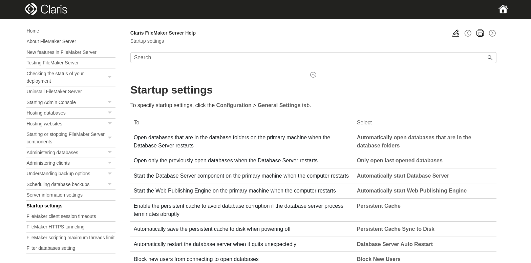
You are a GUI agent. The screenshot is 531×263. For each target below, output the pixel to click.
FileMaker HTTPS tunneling (55, 226)
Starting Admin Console (70, 102)
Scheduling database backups (70, 184)
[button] (110, 77)
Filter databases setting (50, 248)
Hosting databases (70, 113)
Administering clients (70, 163)
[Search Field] (313, 57)
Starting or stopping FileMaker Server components (70, 138)
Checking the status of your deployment (70, 77)
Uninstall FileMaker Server (54, 91)
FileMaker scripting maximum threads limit (70, 237)
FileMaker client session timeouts (61, 216)
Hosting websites (70, 124)
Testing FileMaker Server (52, 62)
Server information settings (54, 195)
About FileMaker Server (51, 41)
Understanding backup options (70, 173)
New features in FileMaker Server (61, 52)
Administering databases (70, 152)
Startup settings (44, 205)
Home (32, 31)
